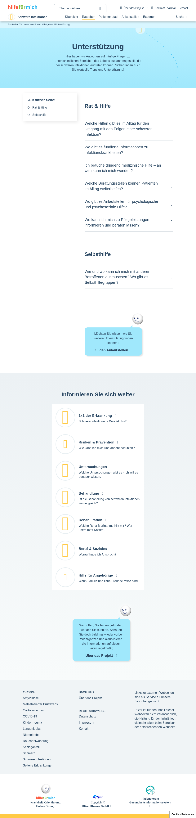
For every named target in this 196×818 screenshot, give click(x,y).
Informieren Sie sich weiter (98, 394)
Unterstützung (62, 24)
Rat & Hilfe (39, 107)
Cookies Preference (183, 814)
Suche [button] (181, 17)
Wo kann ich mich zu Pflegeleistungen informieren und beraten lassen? (117, 222)
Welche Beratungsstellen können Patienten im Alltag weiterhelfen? (121, 186)
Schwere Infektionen (30, 24)
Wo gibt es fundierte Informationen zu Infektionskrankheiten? (116, 150)
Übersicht (71, 16)
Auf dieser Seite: (41, 100)
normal (171, 8)
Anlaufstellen (130, 16)
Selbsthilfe (39, 114)
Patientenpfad (108, 16)
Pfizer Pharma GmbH (95, 806)
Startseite (13, 24)
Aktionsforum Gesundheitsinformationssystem (150, 800)
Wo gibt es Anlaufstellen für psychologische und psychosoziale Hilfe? (121, 204)
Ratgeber (88, 16)
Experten (149, 16)
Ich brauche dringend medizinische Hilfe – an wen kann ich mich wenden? (123, 168)
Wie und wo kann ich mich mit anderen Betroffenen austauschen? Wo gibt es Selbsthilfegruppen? (117, 277)
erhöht (184, 8)
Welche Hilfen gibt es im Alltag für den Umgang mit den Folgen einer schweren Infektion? (119, 129)
